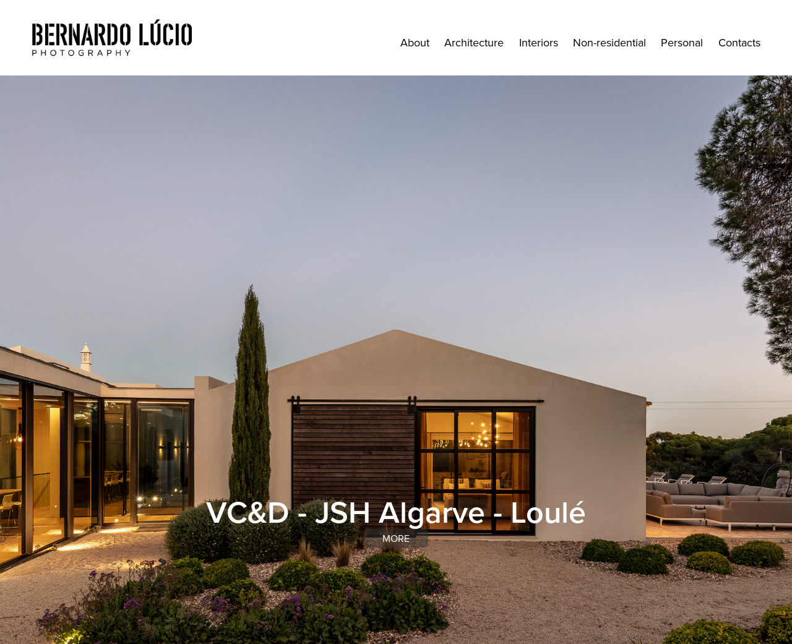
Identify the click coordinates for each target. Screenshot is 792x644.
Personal (682, 42)
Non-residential (609, 42)
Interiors (538, 42)
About (414, 42)
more (396, 538)
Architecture (474, 42)
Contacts (739, 42)
